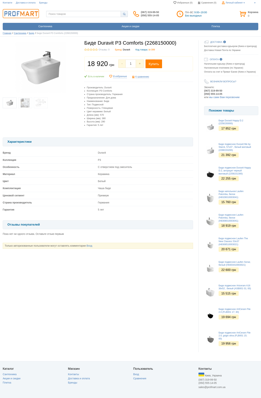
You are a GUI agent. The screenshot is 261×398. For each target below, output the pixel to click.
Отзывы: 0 (104, 49)
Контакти (7, 2)
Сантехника (20, 33)
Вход (89, 245)
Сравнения (139, 378)
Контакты (73, 374)
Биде (31, 33)
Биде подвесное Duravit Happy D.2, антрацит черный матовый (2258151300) (235, 170)
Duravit (126, 49)
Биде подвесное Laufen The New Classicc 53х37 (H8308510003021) (233, 241)
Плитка (7, 382)
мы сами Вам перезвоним (224, 97)
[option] (231, 102)
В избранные (120, 76)
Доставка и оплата (26, 2)
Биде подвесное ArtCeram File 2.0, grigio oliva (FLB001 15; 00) (234, 335)
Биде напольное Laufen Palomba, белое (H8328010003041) (231, 194)
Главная (7, 33)
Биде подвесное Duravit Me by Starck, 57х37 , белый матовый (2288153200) (235, 147)
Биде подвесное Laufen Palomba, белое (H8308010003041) (231, 218)
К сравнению (142, 76)
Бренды (43, 2)
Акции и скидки (11, 378)
